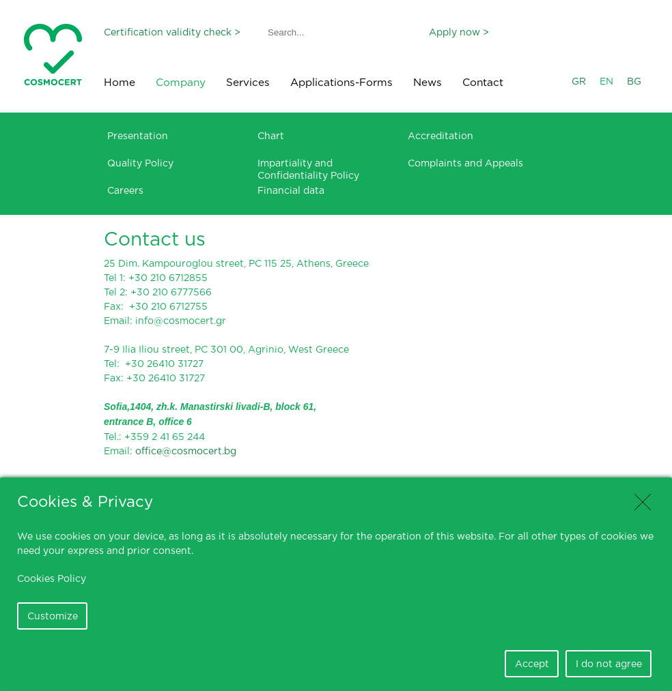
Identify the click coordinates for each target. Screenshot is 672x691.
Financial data (290, 190)
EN (606, 81)
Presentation (137, 135)
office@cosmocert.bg (185, 450)
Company (181, 82)
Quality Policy (140, 163)
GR (579, 81)
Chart (270, 135)
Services (248, 82)
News (427, 82)
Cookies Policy (51, 578)
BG (634, 81)
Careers (125, 190)
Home (119, 82)
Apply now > (459, 32)
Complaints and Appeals (465, 163)
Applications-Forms (341, 82)
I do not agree (609, 663)
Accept (532, 663)
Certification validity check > (172, 32)
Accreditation (440, 135)
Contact (482, 82)
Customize (52, 616)
